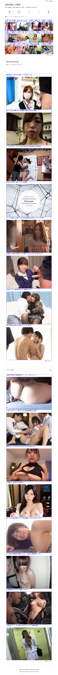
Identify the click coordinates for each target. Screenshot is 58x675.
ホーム (7, 16)
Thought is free (35, 671)
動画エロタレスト (50, 55)
